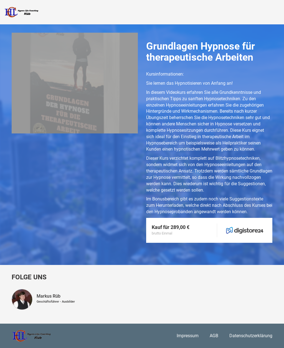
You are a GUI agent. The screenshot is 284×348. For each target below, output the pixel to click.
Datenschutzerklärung (250, 335)
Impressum (188, 335)
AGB (214, 335)
